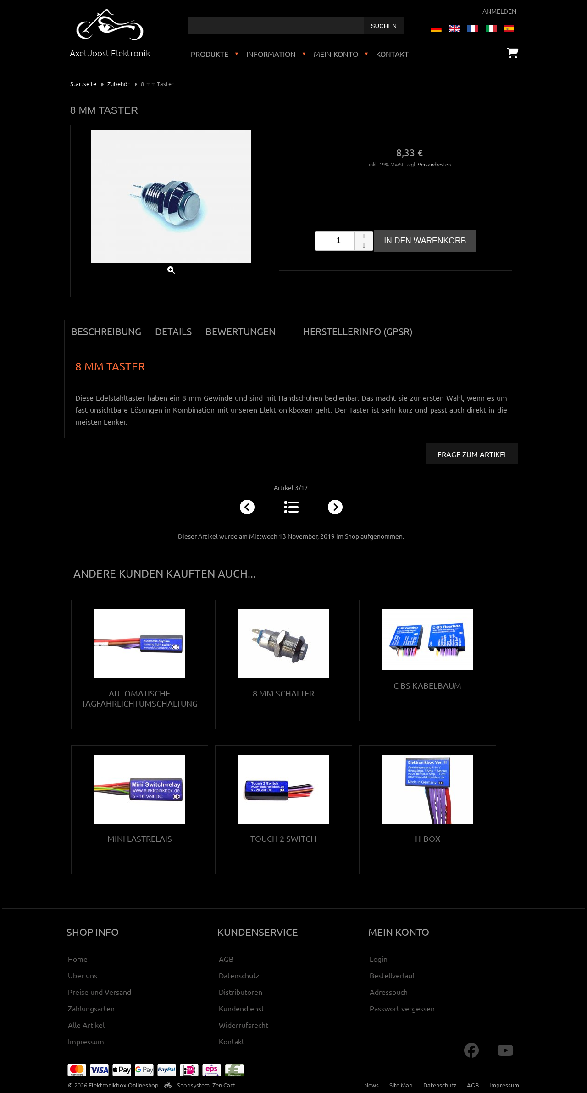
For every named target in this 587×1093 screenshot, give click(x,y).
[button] (363, 236)
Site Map (401, 1085)
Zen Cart (223, 1085)
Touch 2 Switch (283, 838)
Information (271, 53)
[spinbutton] (344, 241)
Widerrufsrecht (243, 1024)
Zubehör (118, 83)
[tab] (289, 326)
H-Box (427, 838)
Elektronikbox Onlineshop (124, 1085)
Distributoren (240, 991)
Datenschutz (239, 975)
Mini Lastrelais (139, 838)
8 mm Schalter (283, 693)
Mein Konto (336, 53)
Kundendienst (241, 1008)
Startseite (83, 83)
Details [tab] (173, 331)
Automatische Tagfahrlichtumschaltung (139, 698)
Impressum (86, 1041)
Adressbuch (389, 991)
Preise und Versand (99, 991)
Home (78, 958)
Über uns (82, 975)
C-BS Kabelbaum (427, 685)
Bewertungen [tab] (240, 331)
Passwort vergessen (402, 1008)
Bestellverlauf (392, 975)
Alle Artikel (86, 1024)
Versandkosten (434, 164)
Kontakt (392, 53)
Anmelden (499, 11)
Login (379, 958)
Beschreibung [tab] (106, 331)
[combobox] (276, 25)
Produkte (209, 53)
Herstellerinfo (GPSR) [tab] (358, 331)
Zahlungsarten (91, 1008)
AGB (226, 958)
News (371, 1085)
